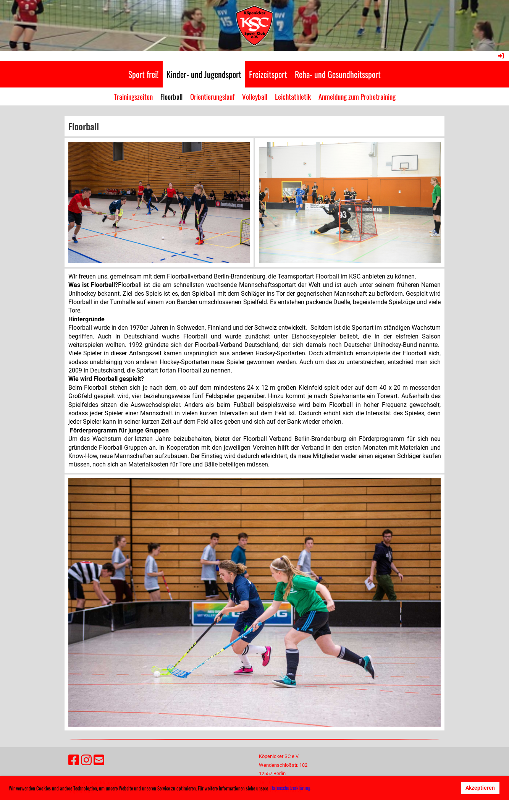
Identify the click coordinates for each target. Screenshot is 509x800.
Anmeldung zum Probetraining (357, 96)
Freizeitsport (268, 74)
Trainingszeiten (133, 96)
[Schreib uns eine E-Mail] (99, 760)
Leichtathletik (293, 96)
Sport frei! (143, 74)
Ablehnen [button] (440, 788)
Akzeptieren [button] (480, 788)
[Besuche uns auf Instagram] (86, 760)
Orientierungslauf (212, 96)
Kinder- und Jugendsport (203, 74)
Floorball (171, 96)
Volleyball (254, 96)
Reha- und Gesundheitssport (338, 74)
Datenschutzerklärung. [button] (290, 788)
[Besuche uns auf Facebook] (73, 760)
